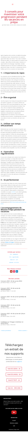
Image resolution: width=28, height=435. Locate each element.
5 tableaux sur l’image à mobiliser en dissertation (12, 322)
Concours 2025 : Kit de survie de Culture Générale (13, 314)
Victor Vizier (6, 25)
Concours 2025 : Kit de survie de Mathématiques (10, 288)
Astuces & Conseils (21, 25)
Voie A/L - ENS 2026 (14, 388)
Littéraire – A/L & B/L (14, 262)
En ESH (13, 192)
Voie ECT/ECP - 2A (14, 380)
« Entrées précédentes (6, 330)
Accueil (14, 420)
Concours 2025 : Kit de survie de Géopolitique (10, 305)
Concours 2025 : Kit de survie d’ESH (11, 281)
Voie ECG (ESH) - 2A (14, 369)
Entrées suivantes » (22, 330)
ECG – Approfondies (14, 257)
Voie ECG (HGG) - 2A (14, 374)
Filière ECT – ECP (14, 259)
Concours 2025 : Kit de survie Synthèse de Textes (13, 297)
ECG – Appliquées (14, 254)
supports (19, 361)
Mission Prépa (5, 282)
